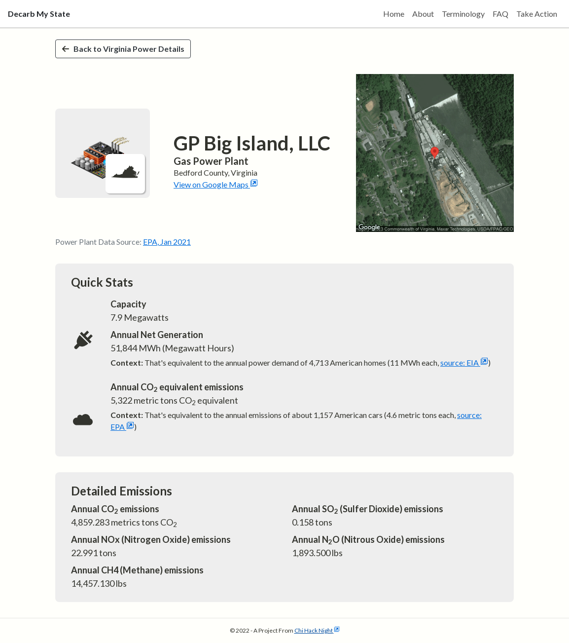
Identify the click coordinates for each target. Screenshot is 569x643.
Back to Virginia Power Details (123, 48)
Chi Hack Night (317, 630)
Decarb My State (39, 13)
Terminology (463, 13)
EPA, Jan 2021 (167, 241)
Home (393, 13)
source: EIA (464, 362)
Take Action (536, 13)
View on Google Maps (216, 184)
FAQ (500, 13)
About (423, 13)
